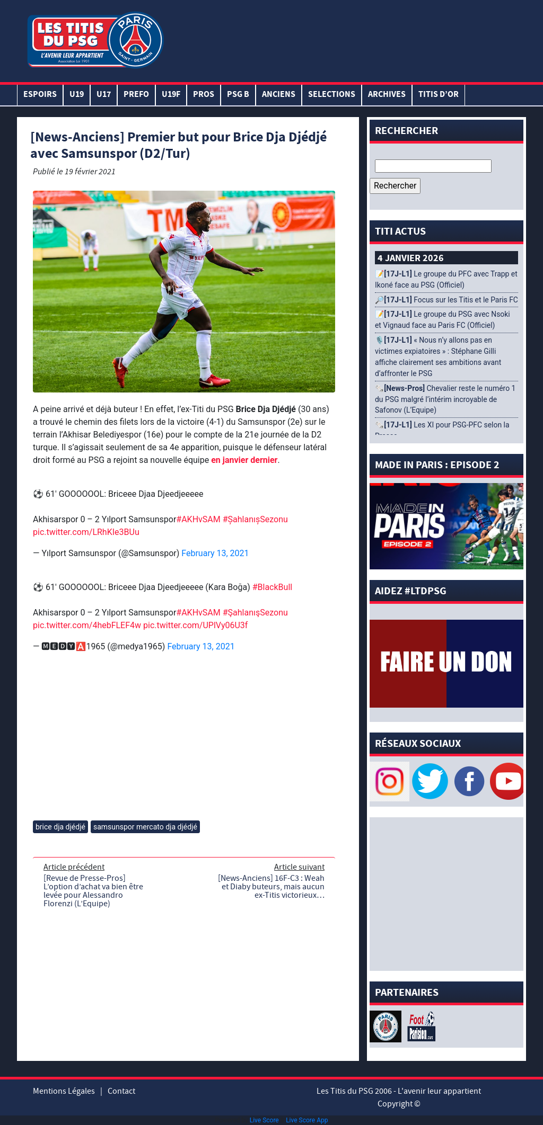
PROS (203, 95)
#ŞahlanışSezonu (255, 519)
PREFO (136, 95)
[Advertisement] (345, 39)
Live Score (264, 1120)
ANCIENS (278, 95)
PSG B (238, 95)
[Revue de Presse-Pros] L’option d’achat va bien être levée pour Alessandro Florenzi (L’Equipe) (93, 891)
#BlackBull (272, 587)
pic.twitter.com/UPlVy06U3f (195, 625)
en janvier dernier (244, 460)
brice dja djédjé (60, 827)
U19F (171, 95)
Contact (121, 1091)
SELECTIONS (331, 95)
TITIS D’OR (438, 95)
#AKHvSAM (198, 519)
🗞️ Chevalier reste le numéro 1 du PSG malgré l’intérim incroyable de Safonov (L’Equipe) (445, 399)
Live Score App (307, 1120)
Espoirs (40, 95)
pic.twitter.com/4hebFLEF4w (87, 625)
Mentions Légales (64, 1091)
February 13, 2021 (215, 553)
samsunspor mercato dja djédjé (145, 827)
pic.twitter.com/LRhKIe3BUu (86, 532)
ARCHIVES (387, 95)
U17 (104, 95)
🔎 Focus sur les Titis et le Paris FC (446, 300)
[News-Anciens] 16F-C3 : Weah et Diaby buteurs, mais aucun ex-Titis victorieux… (271, 886)
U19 (76, 95)
